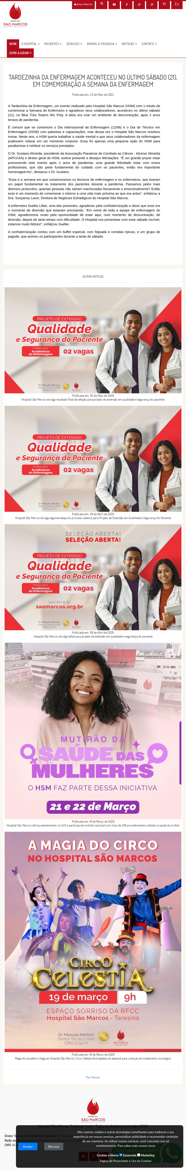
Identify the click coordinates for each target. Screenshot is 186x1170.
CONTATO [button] (149, 44)
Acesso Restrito (83, 4)
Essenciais (127, 1155)
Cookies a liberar (108, 1155)
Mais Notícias (93, 1077)
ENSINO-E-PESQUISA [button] (102, 44)
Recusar (53, 1146)
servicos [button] (74, 44)
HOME (14, 43)
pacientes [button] (53, 44)
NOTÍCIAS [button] (129, 44)
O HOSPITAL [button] (30, 44)
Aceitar (28, 1146)
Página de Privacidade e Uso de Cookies (125, 1161)
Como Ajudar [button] (20, 53)
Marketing (146, 1155)
